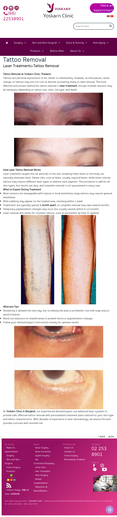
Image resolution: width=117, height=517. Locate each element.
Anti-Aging (99, 43)
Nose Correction (43, 451)
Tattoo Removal (46, 66)
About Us (75, 51)
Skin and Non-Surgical (44, 43)
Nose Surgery (42, 448)
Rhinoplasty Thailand (74, 459)
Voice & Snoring (75, 43)
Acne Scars (40, 467)
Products (35, 51)
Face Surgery (41, 475)
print (111, 436)
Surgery (18, 43)
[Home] (7, 43)
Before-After (57, 51)
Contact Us (69, 451)
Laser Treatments (17, 66)
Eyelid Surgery (42, 455)
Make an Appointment (103, 8)
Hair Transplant (42, 471)
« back (101, 436)
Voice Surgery (13, 467)
